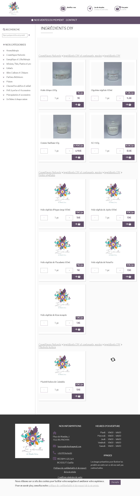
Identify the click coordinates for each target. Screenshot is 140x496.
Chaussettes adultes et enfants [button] (17, 86)
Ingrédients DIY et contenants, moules (82, 56)
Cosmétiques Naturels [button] (14, 55)
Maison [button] (7, 81)
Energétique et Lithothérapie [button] (16, 59)
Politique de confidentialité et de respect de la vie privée (69, 470)
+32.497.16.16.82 (62, 453)
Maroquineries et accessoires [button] (16, 95)
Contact (71, 20)
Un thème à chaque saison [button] (15, 99)
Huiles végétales (47, 175)
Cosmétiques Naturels (50, 56)
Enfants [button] (8, 68)
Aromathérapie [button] (11, 50)
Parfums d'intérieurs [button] (13, 77)
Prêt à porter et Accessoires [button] (16, 90)
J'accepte (115, 482)
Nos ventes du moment (47, 20)
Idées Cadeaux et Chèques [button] (15, 73)
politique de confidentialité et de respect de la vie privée (74, 485)
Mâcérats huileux (47, 347)
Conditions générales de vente (70, 477)
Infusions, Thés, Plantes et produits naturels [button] (22, 64)
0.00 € (124, 9)
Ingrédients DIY (112, 56)
